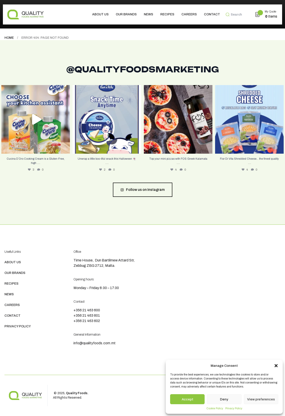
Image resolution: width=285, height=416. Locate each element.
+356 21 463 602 (86, 321)
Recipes (167, 14)
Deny (224, 399)
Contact (212, 14)
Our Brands (126, 14)
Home (9, 37)
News (148, 14)
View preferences (261, 399)
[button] (276, 365)
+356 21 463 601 (86, 315)
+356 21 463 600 (86, 310)
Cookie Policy (214, 408)
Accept (187, 399)
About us (100, 14)
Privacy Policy (233, 408)
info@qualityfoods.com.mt (94, 343)
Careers (189, 14)
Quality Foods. (77, 393)
